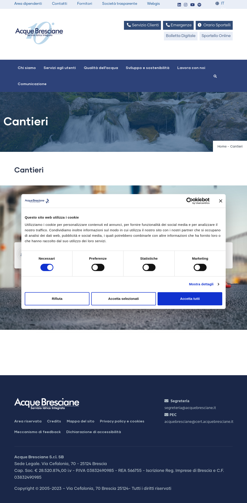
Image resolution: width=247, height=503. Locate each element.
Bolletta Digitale (180, 36)
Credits (54, 421)
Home (222, 146)
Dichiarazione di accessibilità (93, 431)
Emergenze (178, 25)
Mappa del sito (80, 421)
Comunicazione (32, 83)
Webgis (153, 3)
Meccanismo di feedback (37, 431)
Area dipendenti (28, 3)
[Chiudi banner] (220, 200)
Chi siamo (27, 67)
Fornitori (84, 3)
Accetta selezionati (123, 299)
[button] (179, 5)
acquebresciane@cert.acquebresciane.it (198, 422)
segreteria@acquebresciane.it (190, 408)
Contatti (59, 3)
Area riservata (28, 421)
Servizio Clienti (142, 25)
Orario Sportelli (214, 25)
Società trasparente (119, 3)
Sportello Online (216, 36)
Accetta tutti (190, 299)
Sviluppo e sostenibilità (147, 67)
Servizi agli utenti (60, 67)
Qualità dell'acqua (101, 67)
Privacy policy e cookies (122, 421)
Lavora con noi (191, 67)
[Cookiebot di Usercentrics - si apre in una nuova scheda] (190, 200)
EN (223, 9)
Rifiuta (57, 299)
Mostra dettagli (201, 284)
